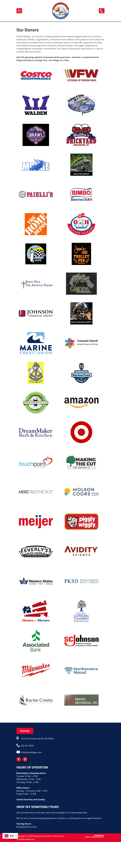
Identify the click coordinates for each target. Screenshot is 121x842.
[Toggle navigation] (19, 10)
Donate (25, 730)
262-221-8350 (101, 10)
